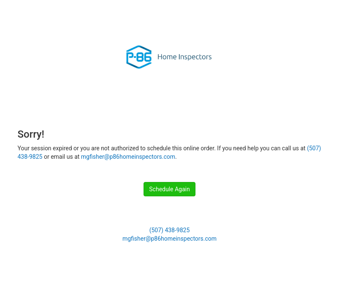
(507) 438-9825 (169, 230)
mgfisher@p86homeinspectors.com (128, 156)
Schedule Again (169, 189)
